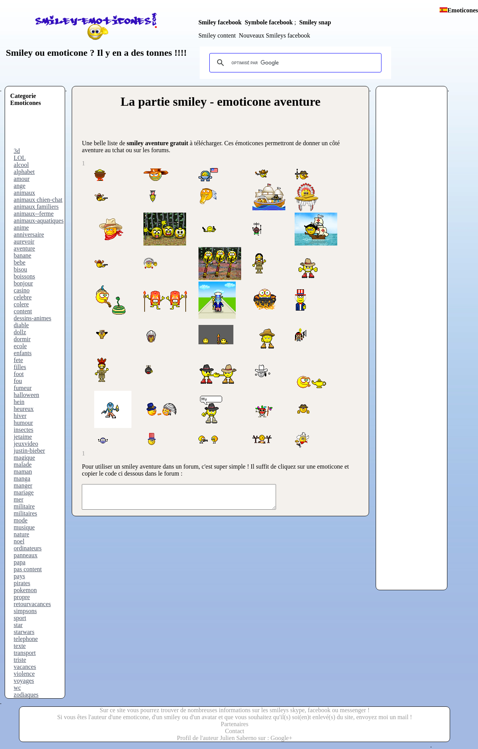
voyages (24, 680)
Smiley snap (315, 22)
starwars (24, 632)
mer (18, 499)
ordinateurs (27, 548)
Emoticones (462, 10)
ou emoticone (60, 53)
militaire (24, 506)
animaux (24, 192)
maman (23, 471)
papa (19, 562)
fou (18, 381)
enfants (22, 353)
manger (23, 485)
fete (18, 360)
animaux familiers (36, 206)
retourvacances (32, 604)
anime (21, 227)
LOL (20, 158)
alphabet (24, 171)
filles (20, 367)
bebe (19, 262)
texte (20, 645)
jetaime (23, 436)
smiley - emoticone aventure (247, 101)
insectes (23, 429)
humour (23, 422)
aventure (24, 248)
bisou (20, 269)
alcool (21, 164)
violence (24, 673)
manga (22, 478)
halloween (26, 395)
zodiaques (26, 694)
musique (24, 527)
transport (25, 652)
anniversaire (29, 234)
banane (22, 255)
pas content (27, 569)
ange (19, 185)
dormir (22, 339)
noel (19, 541)
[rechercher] (294, 62)
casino (21, 290)
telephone (26, 639)
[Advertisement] (41, 130)
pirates (22, 583)
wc (17, 687)
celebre (22, 297)
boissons (24, 276)
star (18, 625)
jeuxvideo (26, 443)
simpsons (25, 611)
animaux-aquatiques (39, 220)
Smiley (19, 53)
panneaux (25, 555)
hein (19, 402)
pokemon (25, 590)
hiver (20, 415)
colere (21, 304)
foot (19, 374)
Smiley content (217, 35)
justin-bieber (29, 450)
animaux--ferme (33, 213)
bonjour (23, 283)
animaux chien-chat (38, 199)
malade (22, 464)
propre (22, 597)
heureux (24, 408)
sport (20, 618)
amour (21, 178)
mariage (24, 492)
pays (19, 576)
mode (21, 520)
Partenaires (234, 724)
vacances (25, 666)
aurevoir (24, 241)
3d (17, 151)
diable (21, 325)
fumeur (22, 388)
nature (21, 534)
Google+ (281, 738)
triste (20, 659)
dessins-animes (32, 318)
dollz (20, 332)
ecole (20, 346)
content (23, 311)
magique (24, 457)
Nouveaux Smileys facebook (274, 35)
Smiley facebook (220, 22)
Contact (234, 731)
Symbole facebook (269, 22)
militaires (25, 513)
